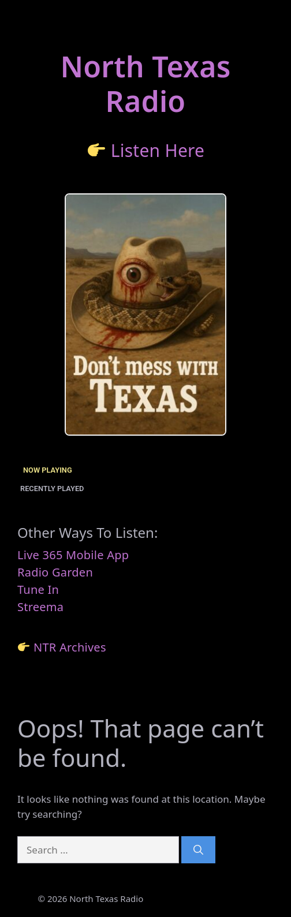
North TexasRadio (145, 84)
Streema (40, 607)
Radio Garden (55, 572)
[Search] (198, 850)
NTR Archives (69, 647)
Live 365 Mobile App (73, 555)
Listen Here (158, 150)
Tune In (38, 589)
